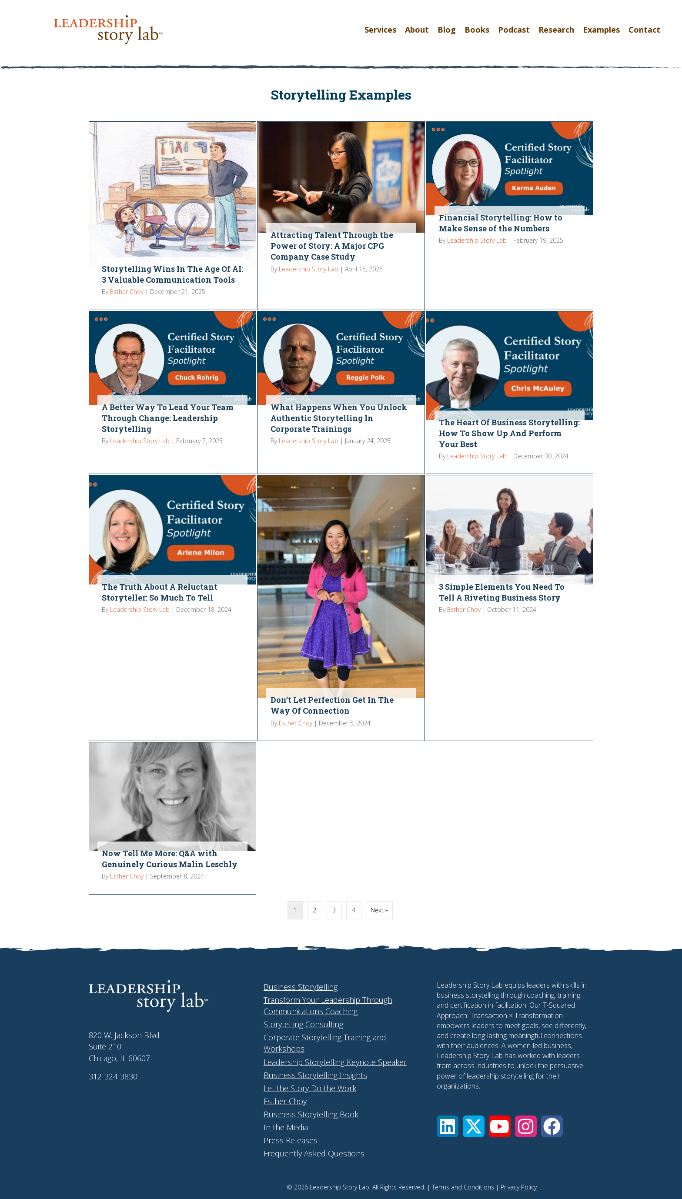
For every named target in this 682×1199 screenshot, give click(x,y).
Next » (379, 910)
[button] (447, 1126)
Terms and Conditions (463, 1187)
